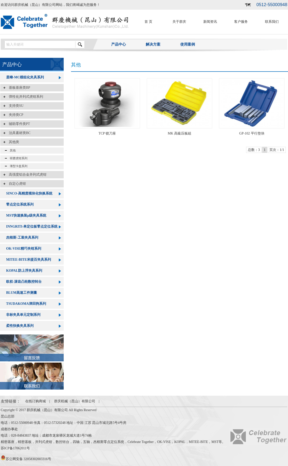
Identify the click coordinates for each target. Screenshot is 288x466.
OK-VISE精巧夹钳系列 (23, 248)
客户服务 (241, 22)
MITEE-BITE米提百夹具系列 (28, 259)
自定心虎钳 (15, 183)
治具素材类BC (18, 133)
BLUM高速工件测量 (21, 292)
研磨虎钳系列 (17, 158)
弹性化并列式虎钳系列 (24, 96)
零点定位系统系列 (20, 204)
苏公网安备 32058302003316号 (26, 459)
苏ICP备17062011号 (15, 448)
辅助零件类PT (17, 124)
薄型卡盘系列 (17, 166)
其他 (11, 150)
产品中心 (118, 44)
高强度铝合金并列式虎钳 (26, 174)
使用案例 (187, 44)
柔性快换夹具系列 (20, 326)
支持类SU (14, 106)
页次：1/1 (276, 150)
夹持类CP (14, 115)
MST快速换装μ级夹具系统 (26, 215)
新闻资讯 (210, 22)
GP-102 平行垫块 (251, 133)
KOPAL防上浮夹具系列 (24, 270)
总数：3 (254, 150)
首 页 (148, 22)
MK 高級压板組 (179, 133)
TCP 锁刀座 (107, 133)
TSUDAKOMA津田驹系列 (26, 304)
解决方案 (153, 44)
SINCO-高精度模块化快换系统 (29, 193)
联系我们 (272, 22)
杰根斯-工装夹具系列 (22, 237)
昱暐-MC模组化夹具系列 (25, 77)
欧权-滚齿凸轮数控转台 (24, 281)
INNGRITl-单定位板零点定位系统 (32, 226)
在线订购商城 (35, 401)
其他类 (12, 142)
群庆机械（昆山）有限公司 (74, 401)
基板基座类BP (17, 87)
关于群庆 (179, 22)
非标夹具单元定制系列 (23, 315)
